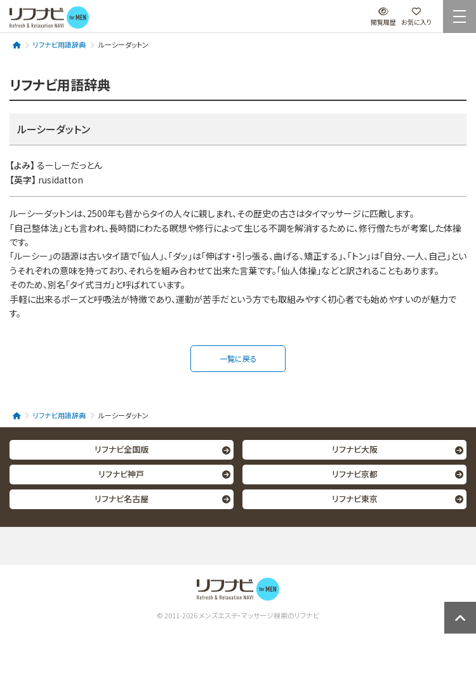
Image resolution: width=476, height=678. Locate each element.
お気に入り (416, 17)
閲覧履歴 (383, 17)
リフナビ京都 (355, 474)
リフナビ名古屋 (122, 499)
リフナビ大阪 (355, 449)
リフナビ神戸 (121, 474)
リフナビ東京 (355, 499)
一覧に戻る (238, 358)
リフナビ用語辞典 (59, 44)
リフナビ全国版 (122, 449)
